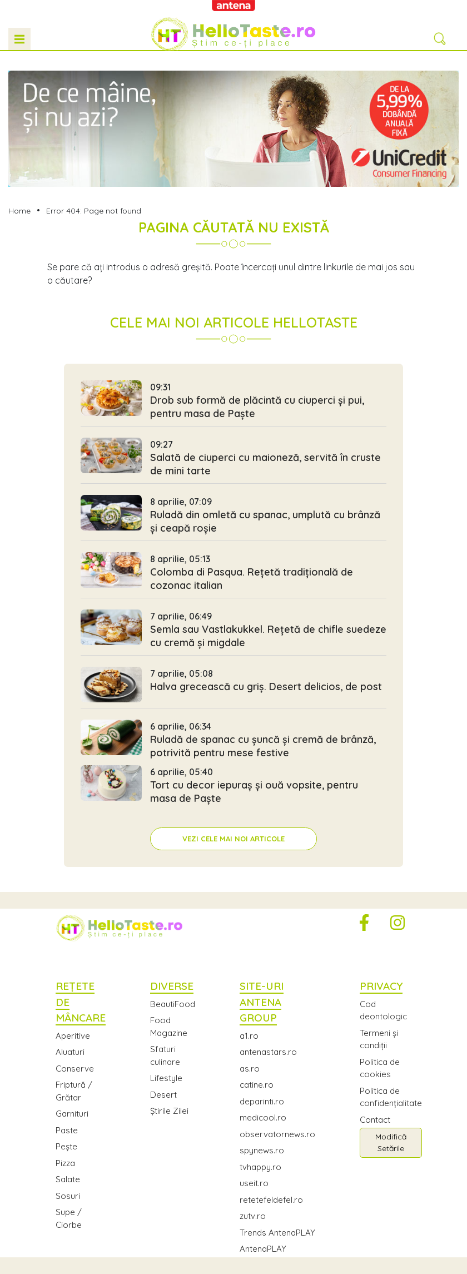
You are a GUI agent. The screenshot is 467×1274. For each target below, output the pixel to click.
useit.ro (254, 1183)
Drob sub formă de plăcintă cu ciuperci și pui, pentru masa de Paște (233, 403)
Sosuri (68, 1196)
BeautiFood (172, 1004)
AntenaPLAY (263, 1248)
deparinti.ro (262, 1101)
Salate (68, 1179)
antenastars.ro (268, 1052)
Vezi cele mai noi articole (233, 838)
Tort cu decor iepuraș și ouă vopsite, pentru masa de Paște (233, 788)
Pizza (65, 1163)
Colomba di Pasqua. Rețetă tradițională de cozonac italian (233, 575)
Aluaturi (70, 1052)
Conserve (75, 1068)
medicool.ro (263, 1117)
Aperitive (73, 1035)
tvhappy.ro (260, 1167)
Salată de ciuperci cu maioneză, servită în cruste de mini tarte (233, 460)
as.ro (250, 1068)
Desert (163, 1094)
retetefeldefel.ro (271, 1199)
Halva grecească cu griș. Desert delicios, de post (233, 687)
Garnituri (72, 1113)
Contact (375, 1119)
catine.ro (257, 1084)
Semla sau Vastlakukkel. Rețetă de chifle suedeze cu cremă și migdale (233, 632)
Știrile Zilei (169, 1111)
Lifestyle (166, 1078)
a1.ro (249, 1035)
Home (19, 211)
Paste (67, 1130)
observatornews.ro (277, 1134)
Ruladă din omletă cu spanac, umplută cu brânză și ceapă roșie (233, 518)
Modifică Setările (390, 1142)
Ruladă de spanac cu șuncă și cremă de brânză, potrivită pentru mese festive (233, 742)
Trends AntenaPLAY (277, 1232)
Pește (66, 1146)
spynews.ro (262, 1150)
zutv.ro (253, 1216)
